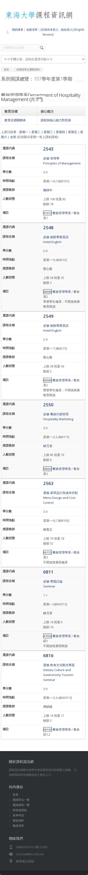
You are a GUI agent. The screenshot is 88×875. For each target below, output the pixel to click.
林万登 (47, 446)
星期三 (48, 132)
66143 (47, 729)
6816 (48, 655)
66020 (47, 469)
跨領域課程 (20, 810)
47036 (47, 636)
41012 (47, 213)
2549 (48, 316)
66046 (47, 291)
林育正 (47, 529)
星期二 (36, 132)
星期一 (23, 132)
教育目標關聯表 (15, 120)
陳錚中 (47, 190)
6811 (48, 572)
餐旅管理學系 (62, 213)
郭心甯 (47, 269)
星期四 (60, 132)
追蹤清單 (32, 30)
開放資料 (18, 820)
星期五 (72, 132)
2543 (48, 149)
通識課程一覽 (21, 805)
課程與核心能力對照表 (56, 120)
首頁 (15, 795)
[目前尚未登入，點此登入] (57, 30)
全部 (13, 137)
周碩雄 (47, 706)
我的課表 (17, 30)
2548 (48, 227)
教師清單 (18, 826)
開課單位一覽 (21, 800)
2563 (48, 483)
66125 (47, 552)
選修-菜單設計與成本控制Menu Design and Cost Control (60, 498)
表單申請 (18, 815)
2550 (48, 404)
